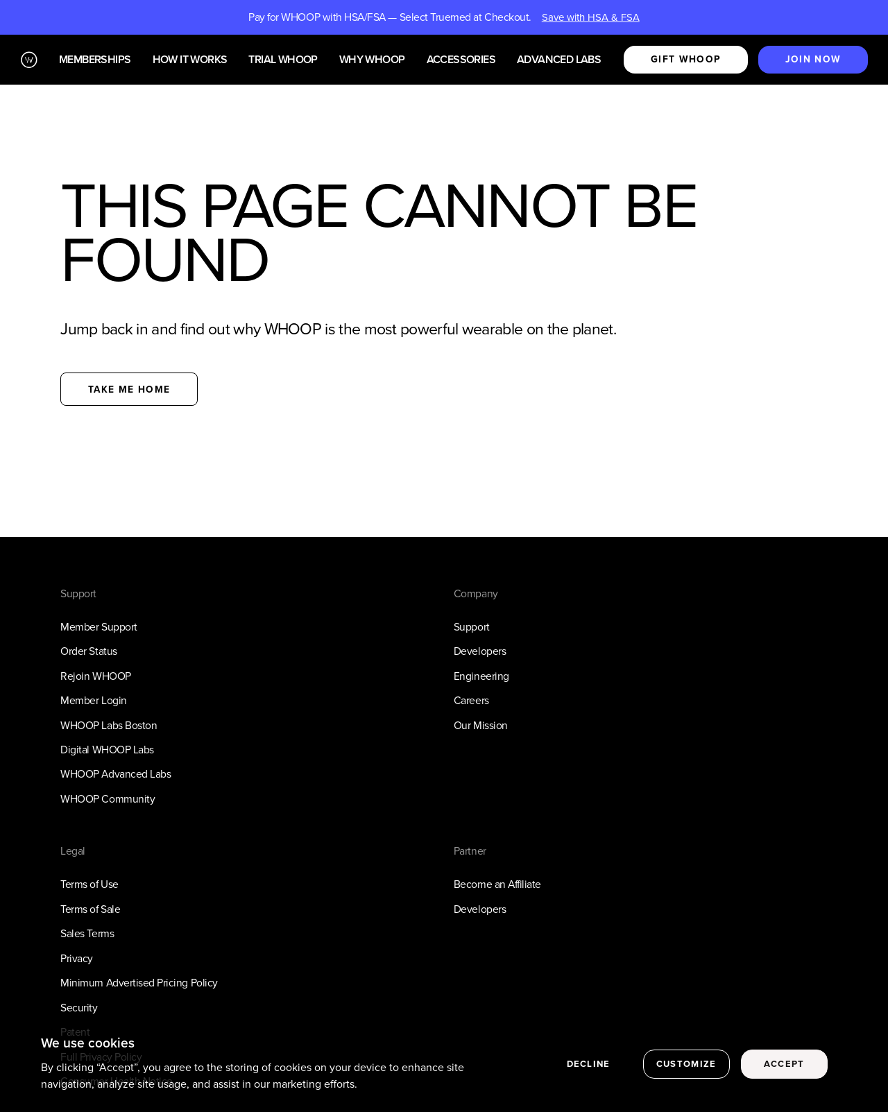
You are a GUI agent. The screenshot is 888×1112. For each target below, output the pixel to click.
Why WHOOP (372, 60)
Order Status (88, 651)
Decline (588, 1065)
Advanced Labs (559, 60)
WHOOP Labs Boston (108, 725)
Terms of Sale (90, 909)
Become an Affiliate (497, 884)
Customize (686, 1065)
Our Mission (481, 725)
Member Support (98, 627)
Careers (471, 700)
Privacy (76, 958)
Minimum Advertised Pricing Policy (138, 983)
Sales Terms (87, 933)
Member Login (93, 700)
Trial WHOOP (282, 60)
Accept (784, 1065)
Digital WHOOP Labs (107, 750)
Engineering (481, 676)
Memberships (94, 60)
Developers (480, 651)
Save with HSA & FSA (591, 17)
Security (78, 1008)
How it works (190, 60)
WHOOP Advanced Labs (115, 774)
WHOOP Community (107, 799)
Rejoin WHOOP (95, 676)
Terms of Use (89, 884)
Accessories (461, 60)
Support (472, 627)
